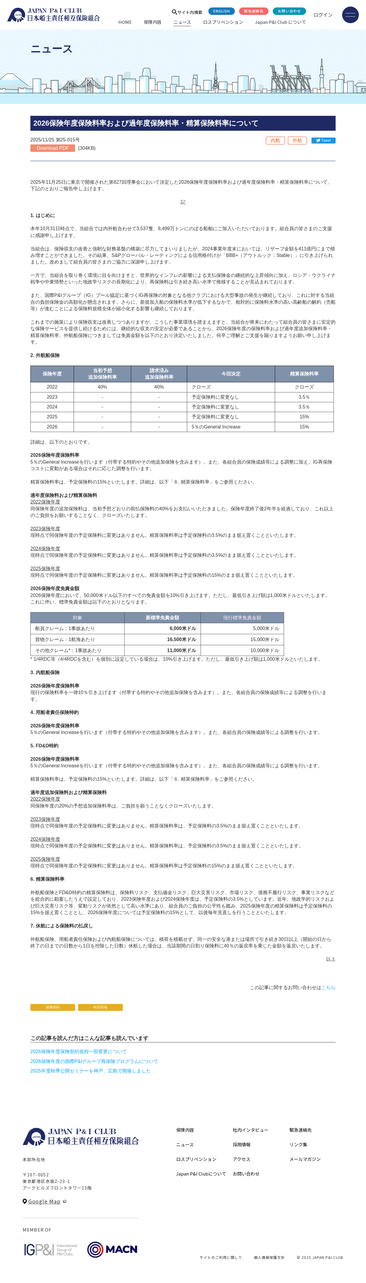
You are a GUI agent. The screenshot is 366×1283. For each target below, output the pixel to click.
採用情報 (242, 1144)
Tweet (326, 140)
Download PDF (53, 148)
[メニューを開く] (350, 15)
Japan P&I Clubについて (201, 1173)
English (221, 10)
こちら (328, 987)
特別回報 (100, 1007)
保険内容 (153, 22)
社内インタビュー (251, 1130)
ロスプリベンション (223, 22)
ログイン (323, 14)
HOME (125, 22)
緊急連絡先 (253, 10)
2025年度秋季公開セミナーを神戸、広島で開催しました (90, 1070)
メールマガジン (305, 1159)
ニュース (182, 22)
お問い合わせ (289, 10)
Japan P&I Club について (280, 22)
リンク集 (298, 1144)
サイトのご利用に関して (221, 1257)
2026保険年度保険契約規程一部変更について (78, 1051)
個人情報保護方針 (269, 1257)
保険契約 (53, 1007)
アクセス (241, 1159)
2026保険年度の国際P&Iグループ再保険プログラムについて (94, 1061)
